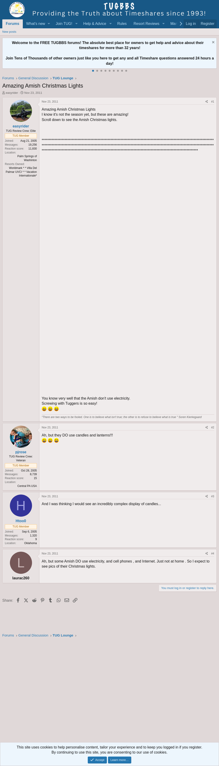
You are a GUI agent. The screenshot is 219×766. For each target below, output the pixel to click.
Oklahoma (30, 543)
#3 (212, 496)
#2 (212, 427)
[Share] (207, 101)
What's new (35, 24)
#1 (212, 101)
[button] (49, 23)
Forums (12, 24)
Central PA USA (27, 486)
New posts (9, 31)
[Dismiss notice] (213, 42)
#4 (212, 553)
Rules (122, 24)
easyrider (12, 92)
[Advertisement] (109, 691)
